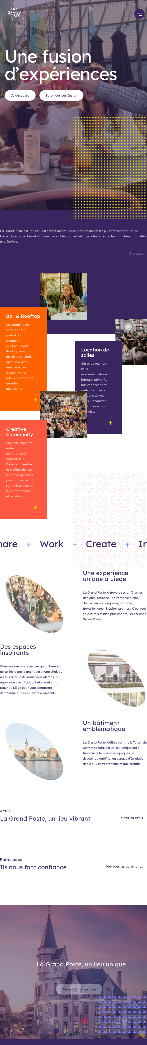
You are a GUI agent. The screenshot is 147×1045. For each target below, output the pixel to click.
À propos (138, 253)
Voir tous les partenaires (126, 866)
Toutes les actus (133, 818)
